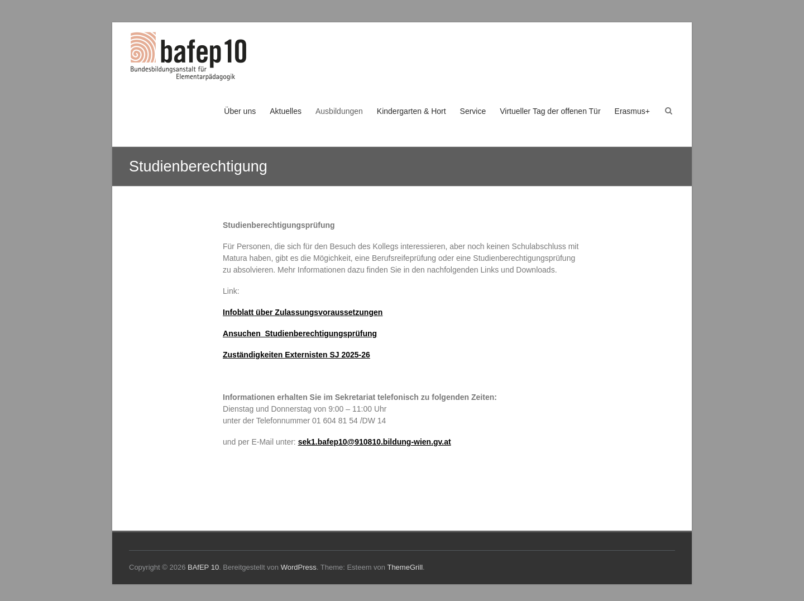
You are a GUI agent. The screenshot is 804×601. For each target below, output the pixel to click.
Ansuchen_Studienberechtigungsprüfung (300, 333)
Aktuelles (286, 111)
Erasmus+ (632, 111)
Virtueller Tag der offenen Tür (550, 111)
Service (473, 111)
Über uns (240, 111)
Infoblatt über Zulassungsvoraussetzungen (302, 312)
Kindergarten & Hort (411, 111)
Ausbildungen (339, 111)
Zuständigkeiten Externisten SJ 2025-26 (296, 354)
